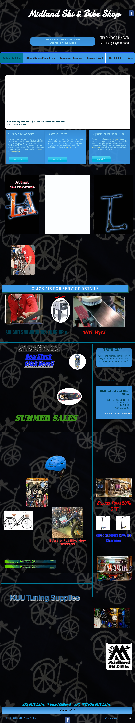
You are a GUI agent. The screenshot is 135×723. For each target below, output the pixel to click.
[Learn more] (67, 710)
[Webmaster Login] (111, 718)
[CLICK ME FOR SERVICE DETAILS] (65, 288)
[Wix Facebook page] (131, 13)
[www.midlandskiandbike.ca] (118, 414)
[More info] (18, 159)
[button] (67, 102)
